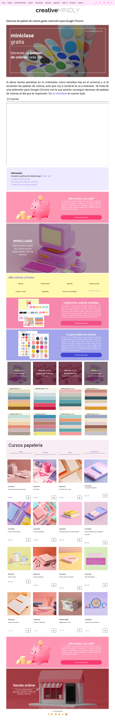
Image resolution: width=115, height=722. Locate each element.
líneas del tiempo (20, 3)
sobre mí (64, 3)
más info (10, 497)
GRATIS (70, 452)
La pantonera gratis (20, 179)
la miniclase (59, 93)
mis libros (73, 3)
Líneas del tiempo (94, 291)
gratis (30, 3)
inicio (4, 3)
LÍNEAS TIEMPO (94, 451)
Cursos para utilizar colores (24, 181)
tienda (10, 3)
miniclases (39, 3)
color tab (46, 176)
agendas (56, 3)
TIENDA (21, 451)
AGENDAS (45, 452)
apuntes (48, 3)
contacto (80, 3)
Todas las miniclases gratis (24, 184)
